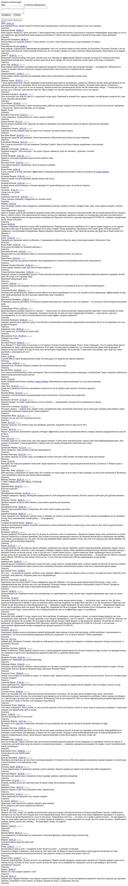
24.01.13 (10, 24)
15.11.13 (19, 122)
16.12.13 (20, 136)
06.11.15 (13, 631)
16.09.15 (23, 580)
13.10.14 (17, 371)
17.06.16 (11, 715)
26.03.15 (18, 487)
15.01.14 (24, 150)
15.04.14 (30, 273)
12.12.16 (16, 781)
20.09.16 (19, 767)
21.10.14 (10, 380)
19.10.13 (24, 115)
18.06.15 (29, 523)
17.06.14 (25, 300)
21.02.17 (19, 795)
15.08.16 (22, 729)
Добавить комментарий (11, 2)
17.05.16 (20, 683)
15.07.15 (15, 533)
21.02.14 (12, 204)
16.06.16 (19, 692)
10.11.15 (12, 640)
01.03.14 (21, 211)
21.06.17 (17, 859)
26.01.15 (20, 480)
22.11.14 (21, 416)
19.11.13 (23, 129)
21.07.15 (11, 546)
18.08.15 (17, 562)
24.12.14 (10, 439)
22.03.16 (23, 649)
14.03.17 (13, 827)
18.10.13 (19, 81)
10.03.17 (15, 802)
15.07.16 (22, 722)
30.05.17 (18, 834)
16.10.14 (15, 387)
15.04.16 (21, 665)
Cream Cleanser (102, 172)
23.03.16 (21, 658)
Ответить (5, 29)
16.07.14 (23, 309)
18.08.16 (21, 751)
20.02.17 (20, 788)
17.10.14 (23, 400)
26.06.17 (12, 870)
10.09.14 (16, 364)
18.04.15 (21, 501)
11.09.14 (10, 357)
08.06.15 (22, 514)
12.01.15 (10, 462)
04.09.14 (23, 321)
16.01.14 (16, 170)
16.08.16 (19, 740)
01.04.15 (26, 494)
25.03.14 (11, 238)
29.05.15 (22, 508)
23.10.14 (24, 407)
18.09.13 (13, 56)
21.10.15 (14, 599)
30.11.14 (12, 430)
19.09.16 (22, 758)
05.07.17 (12, 877)
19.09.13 (20, 74)
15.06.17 (11, 847)
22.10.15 (10, 615)
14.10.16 (21, 774)
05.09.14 (22, 337)
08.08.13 (19, 31)
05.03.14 (11, 225)
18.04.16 (20, 674)
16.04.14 (21, 291)
